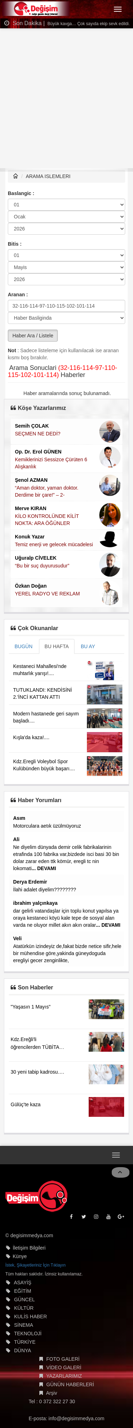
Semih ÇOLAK (32, 426)
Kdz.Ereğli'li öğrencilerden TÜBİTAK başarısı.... (37, 1047)
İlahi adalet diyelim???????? (44, 889)
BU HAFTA (57, 646)
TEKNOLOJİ (27, 1333)
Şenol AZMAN (31, 480)
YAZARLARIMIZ (64, 1376)
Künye (20, 1256)
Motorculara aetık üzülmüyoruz (47, 826)
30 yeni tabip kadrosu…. (37, 1072)
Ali (16, 839)
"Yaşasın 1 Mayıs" (30, 1007)
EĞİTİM (22, 1291)
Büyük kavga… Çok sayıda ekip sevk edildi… (89, 23)
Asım (19, 818)
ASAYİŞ (23, 1282)
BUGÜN (24, 646)
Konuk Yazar (30, 536)
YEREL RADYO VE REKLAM (47, 593)
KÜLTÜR (24, 1308)
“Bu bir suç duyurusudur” (42, 566)
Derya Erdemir (30, 882)
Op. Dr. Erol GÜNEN (38, 452)
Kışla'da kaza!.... (31, 737)
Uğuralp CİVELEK (35, 558)
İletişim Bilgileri (29, 1248)
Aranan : (18, 294)
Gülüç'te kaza (25, 1104)
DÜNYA (22, 1350)
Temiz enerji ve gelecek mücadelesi (54, 544)
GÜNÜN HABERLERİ (70, 1384)
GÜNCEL (24, 1299)
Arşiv (51, 1393)
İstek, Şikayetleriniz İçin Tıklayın (35, 1265)
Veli (17, 938)
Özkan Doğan (30, 586)
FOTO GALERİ (63, 1359)
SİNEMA (23, 1325)
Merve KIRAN (30, 508)
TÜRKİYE (24, 1342)
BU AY (88, 646)
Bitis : (15, 244)
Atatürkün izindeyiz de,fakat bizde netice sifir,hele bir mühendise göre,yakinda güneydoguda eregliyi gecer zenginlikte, (67, 953)
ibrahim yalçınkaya (35, 903)
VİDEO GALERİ (64, 1367)
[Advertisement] (66, 98)
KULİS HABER (30, 1316)
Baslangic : (21, 193)
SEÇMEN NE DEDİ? (37, 433)
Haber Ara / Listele (32, 335)
